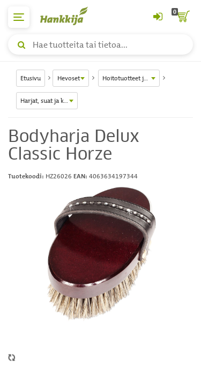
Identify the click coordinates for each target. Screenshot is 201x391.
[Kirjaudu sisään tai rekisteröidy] (157, 17)
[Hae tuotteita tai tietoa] (100, 44)
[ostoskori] (182, 17)
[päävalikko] (18, 17)
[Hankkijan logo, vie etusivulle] (69, 15)
